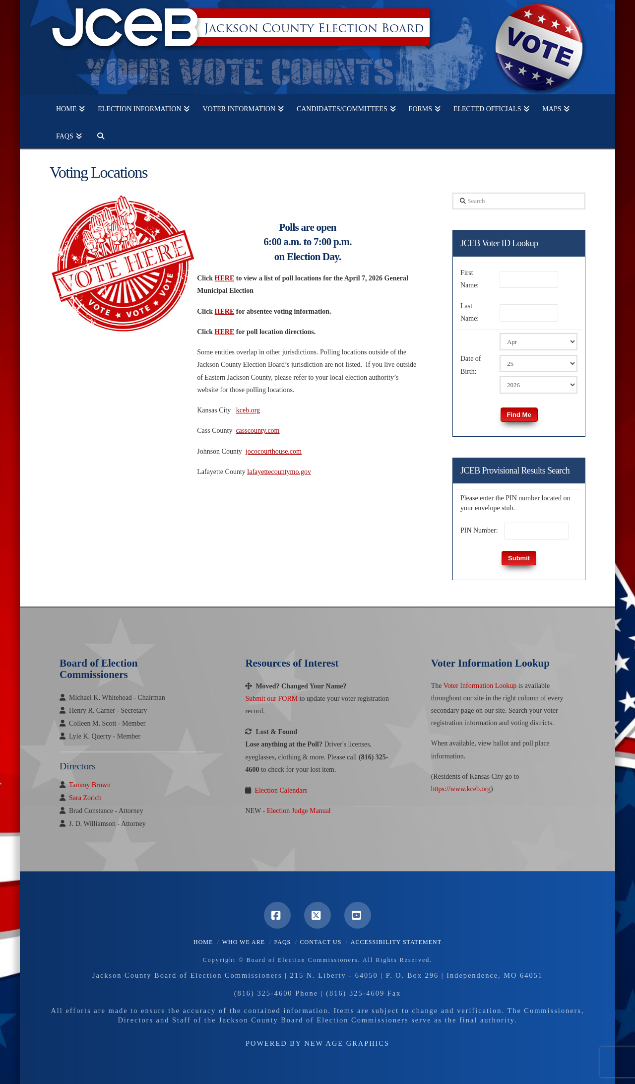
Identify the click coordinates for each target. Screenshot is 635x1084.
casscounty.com (257, 430)
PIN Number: (479, 530)
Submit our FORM (271, 698)
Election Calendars (280, 790)
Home (203, 942)
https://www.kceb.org (461, 789)
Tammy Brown (90, 785)
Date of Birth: (470, 365)
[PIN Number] (536, 531)
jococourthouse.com (274, 451)
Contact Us (321, 942)
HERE (225, 311)
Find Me (519, 414)
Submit (519, 558)
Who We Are (243, 942)
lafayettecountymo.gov (279, 471)
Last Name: (469, 312)
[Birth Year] (538, 384)
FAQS (282, 942)
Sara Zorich (85, 798)
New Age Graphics (346, 1043)
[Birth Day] (538, 363)
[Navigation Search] (97, 134)
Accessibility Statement (396, 942)
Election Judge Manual (299, 810)
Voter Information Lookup (480, 685)
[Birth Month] (538, 341)
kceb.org (248, 410)
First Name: (469, 279)
